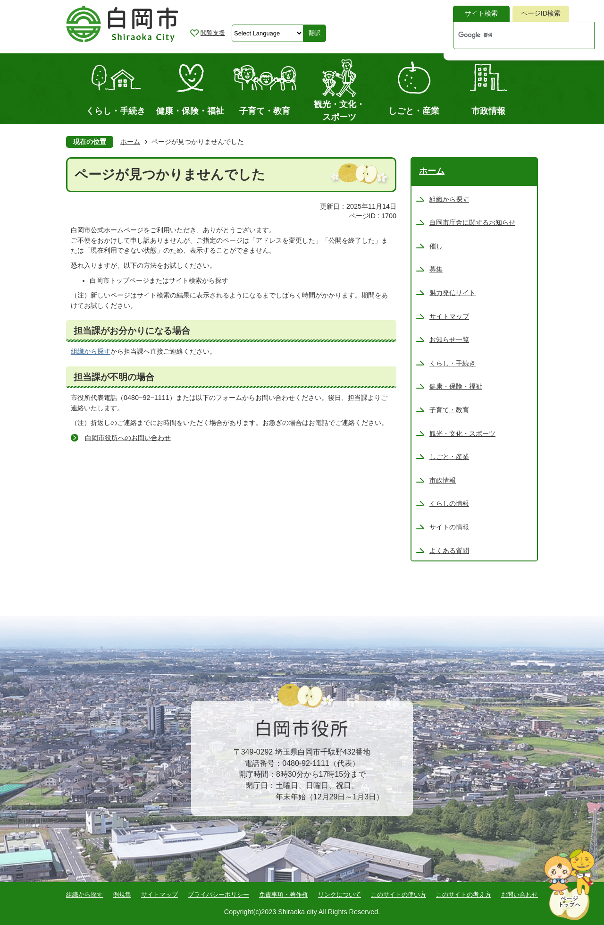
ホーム (130, 141)
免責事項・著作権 (283, 894)
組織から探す (90, 351)
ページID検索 (541, 13)
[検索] (514, 35)
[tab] (481, 14)
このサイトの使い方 (398, 894)
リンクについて (339, 894)
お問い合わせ (519, 894)
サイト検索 (481, 13)
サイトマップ (159, 894)
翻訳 (315, 32)
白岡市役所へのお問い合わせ (128, 437)
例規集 (122, 894)
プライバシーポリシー (218, 894)
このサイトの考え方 (463, 894)
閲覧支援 (213, 32)
